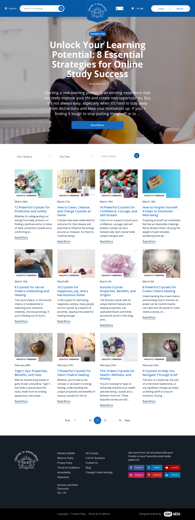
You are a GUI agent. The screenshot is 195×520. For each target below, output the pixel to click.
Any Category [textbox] (24, 156)
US (64, 492)
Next (127, 420)
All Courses (92, 453)
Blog (88, 467)
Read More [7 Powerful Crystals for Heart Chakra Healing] (63, 401)
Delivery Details (66, 453)
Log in (161, 8)
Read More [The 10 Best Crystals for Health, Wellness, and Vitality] (106, 405)
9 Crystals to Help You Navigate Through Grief (160, 373)
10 (90, 420)
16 (120, 420)
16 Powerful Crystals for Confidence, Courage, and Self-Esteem (118, 211)
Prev (67, 420)
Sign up (179, 8)
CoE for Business (95, 458)
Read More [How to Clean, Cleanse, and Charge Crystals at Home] (63, 241)
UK (59, 492)
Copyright (62, 514)
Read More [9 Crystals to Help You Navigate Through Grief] (149, 401)
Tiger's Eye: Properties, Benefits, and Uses (31, 373)
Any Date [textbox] (65, 156)
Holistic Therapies (26, 195)
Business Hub (97, 34)
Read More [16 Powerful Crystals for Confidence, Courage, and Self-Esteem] (106, 241)
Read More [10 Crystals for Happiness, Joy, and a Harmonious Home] (63, 321)
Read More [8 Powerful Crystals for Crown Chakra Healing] (149, 317)
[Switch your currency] (119, 8)
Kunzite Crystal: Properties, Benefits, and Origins (118, 291)
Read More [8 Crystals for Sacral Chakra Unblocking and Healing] (21, 321)
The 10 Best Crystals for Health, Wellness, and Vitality (117, 375)
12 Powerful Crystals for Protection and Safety (32, 209)
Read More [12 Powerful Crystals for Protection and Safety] (21, 237)
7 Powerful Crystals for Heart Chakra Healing (74, 373)
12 (105, 420)
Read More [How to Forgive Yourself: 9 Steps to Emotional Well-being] (149, 241)
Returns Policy (65, 458)
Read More (97, 125)
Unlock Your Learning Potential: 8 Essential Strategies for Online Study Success (98, 59)
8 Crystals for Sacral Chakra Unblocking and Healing (32, 291)
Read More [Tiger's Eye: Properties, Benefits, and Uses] (21, 401)
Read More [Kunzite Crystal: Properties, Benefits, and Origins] (106, 325)
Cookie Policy (78, 514)
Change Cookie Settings (99, 472)
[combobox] (33, 156)
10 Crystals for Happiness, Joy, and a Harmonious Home (72, 291)
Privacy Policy (64, 462)
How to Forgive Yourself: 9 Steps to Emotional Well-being (160, 211)
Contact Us (92, 462)
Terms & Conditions (68, 467)
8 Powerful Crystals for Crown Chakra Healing (159, 289)
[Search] (61, 8)
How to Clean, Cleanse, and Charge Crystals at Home (74, 211)
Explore (11, 8)
